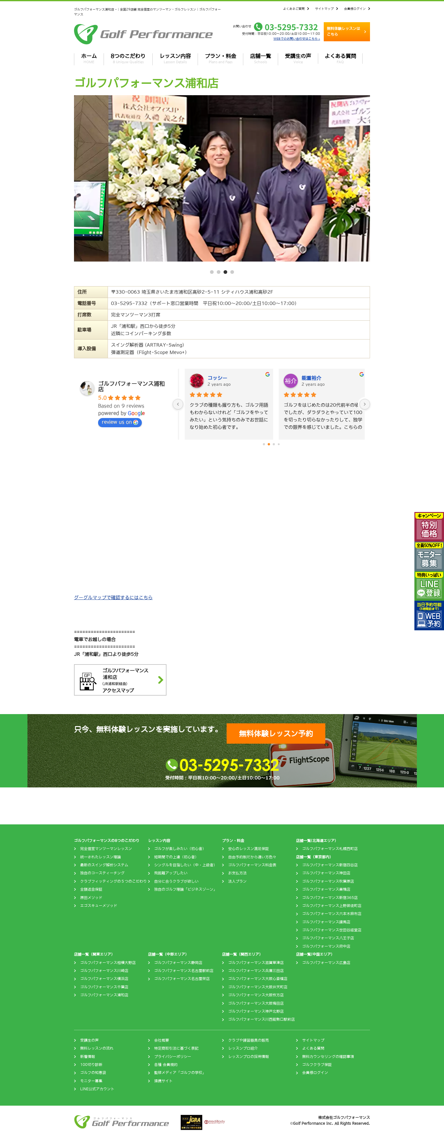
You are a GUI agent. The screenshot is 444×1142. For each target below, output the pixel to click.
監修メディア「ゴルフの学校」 (180, 1073)
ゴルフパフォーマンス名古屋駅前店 (183, 971)
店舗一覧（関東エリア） (94, 954)
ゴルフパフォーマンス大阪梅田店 (256, 1003)
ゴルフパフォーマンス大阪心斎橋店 (257, 979)
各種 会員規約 (166, 1065)
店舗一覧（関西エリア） (242, 954)
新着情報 (87, 1057)
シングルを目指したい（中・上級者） (185, 865)
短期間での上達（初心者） (176, 857)
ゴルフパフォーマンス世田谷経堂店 (331, 930)
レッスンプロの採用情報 (248, 1057)
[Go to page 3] (279, 444)
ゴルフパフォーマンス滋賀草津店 (256, 963)
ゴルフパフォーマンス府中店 (326, 946)
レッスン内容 (175, 58)
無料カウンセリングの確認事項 (328, 1057)
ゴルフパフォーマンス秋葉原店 (328, 881)
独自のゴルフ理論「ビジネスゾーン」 (185, 889)
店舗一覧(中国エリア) (314, 954)
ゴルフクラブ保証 (317, 1065)
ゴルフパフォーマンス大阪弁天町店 (257, 987)
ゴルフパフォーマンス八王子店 (328, 938)
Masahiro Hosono (318, 378)
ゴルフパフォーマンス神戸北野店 (256, 1011)
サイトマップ (324, 8)
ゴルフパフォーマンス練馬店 (326, 922)
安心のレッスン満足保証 (248, 849)
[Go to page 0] (264, 444)
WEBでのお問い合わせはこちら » (296, 38)
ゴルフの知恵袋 (93, 1073)
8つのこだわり (128, 58)
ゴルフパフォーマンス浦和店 (104, 995)
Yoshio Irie (216, 378)
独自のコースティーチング (102, 873)
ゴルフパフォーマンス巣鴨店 (326, 889)
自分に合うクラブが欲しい (176, 881)
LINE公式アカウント (97, 1089)
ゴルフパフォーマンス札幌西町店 (330, 849)
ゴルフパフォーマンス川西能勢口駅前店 (261, 1019)
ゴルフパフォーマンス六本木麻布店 (331, 914)
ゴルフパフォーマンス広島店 (326, 963)
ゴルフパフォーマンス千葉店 (104, 987)
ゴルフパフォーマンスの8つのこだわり (106, 841)
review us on (120, 422)
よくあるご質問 (294, 8)
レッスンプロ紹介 (243, 1048)
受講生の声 (298, 58)
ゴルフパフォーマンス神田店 (326, 873)
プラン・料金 (220, 58)
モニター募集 (91, 1081)
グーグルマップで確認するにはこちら (113, 597)
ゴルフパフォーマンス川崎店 (104, 971)
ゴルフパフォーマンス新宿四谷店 (330, 865)
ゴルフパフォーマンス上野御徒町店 (331, 906)
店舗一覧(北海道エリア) (316, 841)
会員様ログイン (355, 8)
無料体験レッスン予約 (276, 733)
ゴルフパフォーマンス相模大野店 (108, 963)
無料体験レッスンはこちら (343, 31)
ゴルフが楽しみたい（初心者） (180, 849)
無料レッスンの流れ (96, 1048)
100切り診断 (91, 1065)
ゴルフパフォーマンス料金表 (252, 865)
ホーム (89, 58)
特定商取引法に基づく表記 (176, 1048)
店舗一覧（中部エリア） (168, 954)
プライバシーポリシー (172, 1057)
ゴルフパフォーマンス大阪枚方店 (256, 995)
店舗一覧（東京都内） (314, 857)
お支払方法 (237, 873)
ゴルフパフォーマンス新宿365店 (330, 898)
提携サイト (163, 1081)
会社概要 (161, 1040)
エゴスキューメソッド (98, 906)
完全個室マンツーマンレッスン (106, 849)
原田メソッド (91, 898)
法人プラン (237, 881)
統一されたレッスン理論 (100, 857)
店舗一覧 (260, 58)
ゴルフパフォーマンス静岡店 (178, 963)
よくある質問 (340, 58)
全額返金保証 (91, 889)
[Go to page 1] (269, 444)
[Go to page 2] (274, 444)
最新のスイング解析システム (104, 865)
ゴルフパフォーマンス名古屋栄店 (182, 979)
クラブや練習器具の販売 (248, 1040)
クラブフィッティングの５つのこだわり (113, 881)
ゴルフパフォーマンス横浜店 (104, 979)
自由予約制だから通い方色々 (252, 857)
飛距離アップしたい (170, 873)
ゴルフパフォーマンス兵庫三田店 (256, 971)
